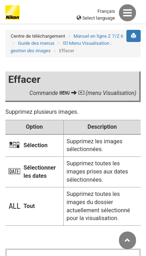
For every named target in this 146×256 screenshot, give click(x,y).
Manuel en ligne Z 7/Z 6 (98, 36)
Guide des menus (36, 43)
